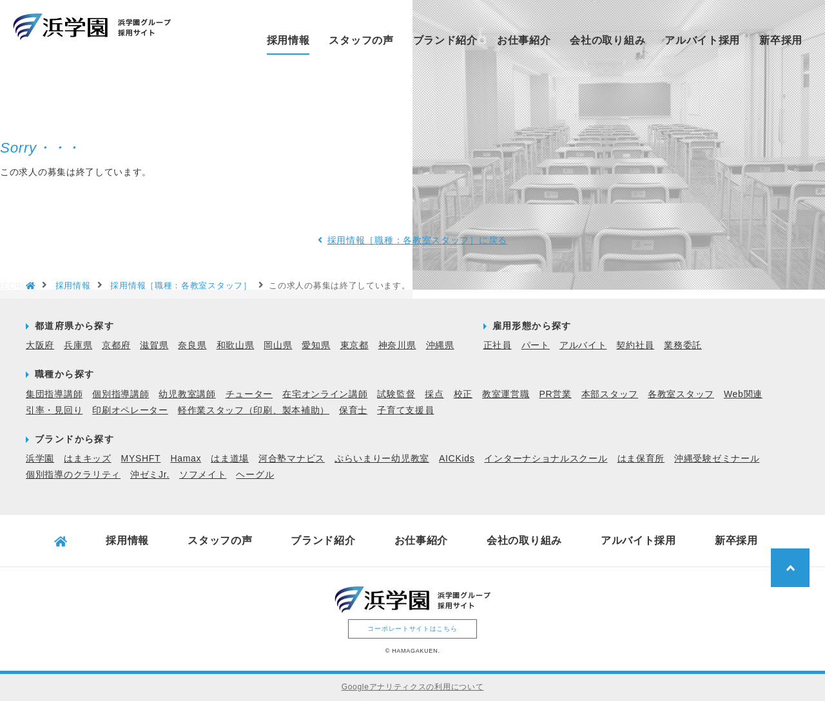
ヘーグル (255, 474)
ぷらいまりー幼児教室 (382, 458)
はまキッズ (88, 458)
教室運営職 (506, 394)
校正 (463, 394)
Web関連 (743, 394)
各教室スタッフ (681, 394)
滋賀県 (154, 345)
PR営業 (555, 394)
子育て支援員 (405, 410)
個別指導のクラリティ (73, 474)
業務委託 (683, 345)
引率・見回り (54, 410)
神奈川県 (397, 345)
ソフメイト (203, 474)
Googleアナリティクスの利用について (413, 686)
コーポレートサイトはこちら (412, 628)
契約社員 (635, 345)
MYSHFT (141, 458)
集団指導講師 (54, 394)
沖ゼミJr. (150, 474)
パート (535, 345)
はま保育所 (641, 458)
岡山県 (278, 345)
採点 (434, 394)
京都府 (116, 345)
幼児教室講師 (187, 394)
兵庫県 (78, 345)
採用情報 (288, 40)
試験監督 (396, 394)
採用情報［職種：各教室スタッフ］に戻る (417, 240)
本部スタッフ (609, 394)
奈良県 (192, 345)
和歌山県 (236, 345)
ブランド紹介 (445, 40)
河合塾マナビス (291, 458)
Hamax (185, 458)
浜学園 (40, 458)
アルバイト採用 (702, 40)
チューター (249, 394)
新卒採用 (780, 40)
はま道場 (230, 458)
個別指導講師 (120, 394)
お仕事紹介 (524, 40)
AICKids (456, 458)
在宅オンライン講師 (324, 394)
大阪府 (40, 345)
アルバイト (583, 345)
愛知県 (316, 345)
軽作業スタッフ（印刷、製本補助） (253, 410)
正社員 (497, 345)
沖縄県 (440, 345)
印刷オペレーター (130, 410)
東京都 (354, 345)
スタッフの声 (361, 40)
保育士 (353, 410)
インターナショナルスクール (545, 458)
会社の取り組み (607, 40)
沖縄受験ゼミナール (716, 458)
